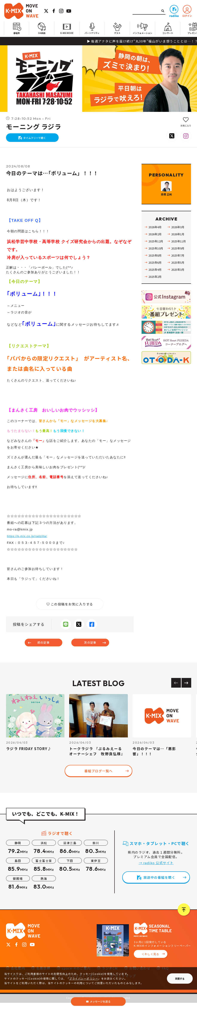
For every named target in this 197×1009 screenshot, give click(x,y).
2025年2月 (156, 292)
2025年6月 (156, 278)
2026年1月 (178, 250)
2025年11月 (179, 257)
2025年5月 (178, 278)
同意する (180, 978)
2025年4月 (156, 285)
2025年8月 (156, 271)
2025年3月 (178, 285)
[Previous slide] (176, 689)
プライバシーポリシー (83, 978)
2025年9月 (178, 264)
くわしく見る (150, 960)
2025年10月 (157, 264)
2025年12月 (157, 257)
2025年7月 (178, 271)
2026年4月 (156, 242)
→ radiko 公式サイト (156, 869)
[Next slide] (186, 689)
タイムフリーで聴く (37, 140)
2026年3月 (178, 242)
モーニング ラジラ (33, 127)
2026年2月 (156, 250)
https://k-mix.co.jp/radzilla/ (30, 540)
